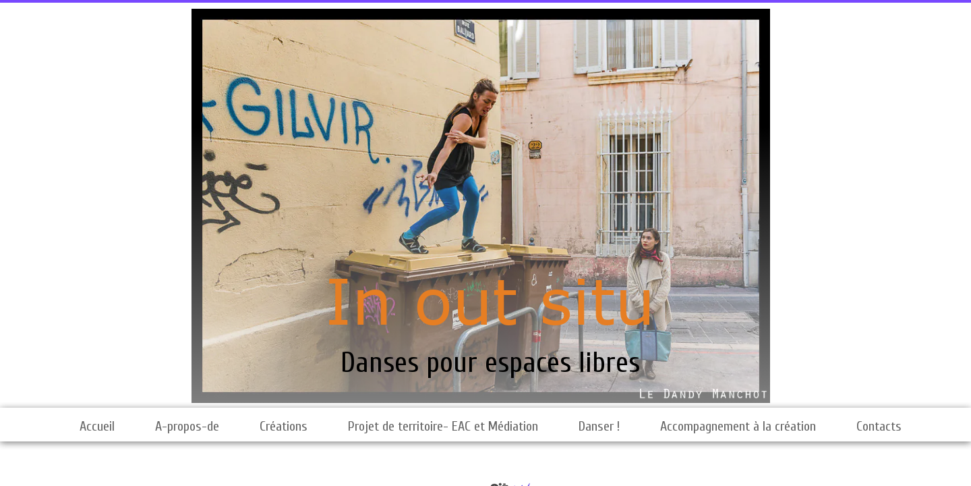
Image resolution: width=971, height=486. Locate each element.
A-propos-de (187, 426)
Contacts (879, 426)
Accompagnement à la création (738, 426)
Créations (283, 426)
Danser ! (599, 426)
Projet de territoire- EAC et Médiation (443, 426)
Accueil (97, 426)
